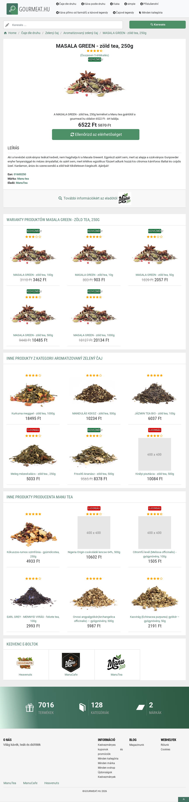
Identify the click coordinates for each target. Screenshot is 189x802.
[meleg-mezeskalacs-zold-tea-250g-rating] (33, 436)
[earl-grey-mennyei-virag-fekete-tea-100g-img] (33, 597)
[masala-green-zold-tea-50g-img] (154, 255)
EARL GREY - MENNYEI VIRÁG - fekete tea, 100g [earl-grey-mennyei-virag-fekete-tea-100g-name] (33, 619)
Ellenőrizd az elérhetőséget (95, 134)
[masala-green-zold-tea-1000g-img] (94, 315)
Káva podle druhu (93, 3)
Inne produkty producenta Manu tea (40, 497)
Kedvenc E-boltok (22, 644)
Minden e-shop (106, 767)
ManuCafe (30, 783)
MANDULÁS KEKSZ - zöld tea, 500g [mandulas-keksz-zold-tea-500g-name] (94, 413)
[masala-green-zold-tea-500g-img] (33, 315)
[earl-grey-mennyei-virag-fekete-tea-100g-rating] (33, 579)
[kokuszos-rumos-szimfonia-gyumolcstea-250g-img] (33, 532)
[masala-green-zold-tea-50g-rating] (154, 237)
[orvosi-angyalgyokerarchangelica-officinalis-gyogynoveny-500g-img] (94, 597)
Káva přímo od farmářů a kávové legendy (82, 12)
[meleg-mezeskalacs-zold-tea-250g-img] (33, 454)
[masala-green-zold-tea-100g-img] (33, 255)
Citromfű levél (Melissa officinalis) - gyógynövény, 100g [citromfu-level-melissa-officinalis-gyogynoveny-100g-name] (155, 554)
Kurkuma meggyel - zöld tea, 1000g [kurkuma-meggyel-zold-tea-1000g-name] (33, 413)
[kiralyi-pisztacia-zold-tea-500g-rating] (154, 436)
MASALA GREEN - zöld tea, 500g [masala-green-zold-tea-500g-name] (33, 335)
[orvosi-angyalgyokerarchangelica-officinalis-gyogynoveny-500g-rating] (94, 579)
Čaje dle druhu (66, 3)
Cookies (165, 749)
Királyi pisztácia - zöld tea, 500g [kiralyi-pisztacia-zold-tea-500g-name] (154, 473)
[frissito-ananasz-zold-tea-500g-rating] (94, 436)
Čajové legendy (123, 12)
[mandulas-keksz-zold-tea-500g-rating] (94, 375)
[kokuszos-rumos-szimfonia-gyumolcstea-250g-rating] (33, 514)
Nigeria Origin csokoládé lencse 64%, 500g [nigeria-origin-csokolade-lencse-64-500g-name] (94, 552)
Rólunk (165, 744)
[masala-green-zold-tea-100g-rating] (33, 237)
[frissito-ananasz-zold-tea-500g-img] (94, 454)
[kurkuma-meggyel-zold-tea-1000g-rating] (33, 375)
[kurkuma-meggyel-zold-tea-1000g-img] (33, 394)
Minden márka (106, 763)
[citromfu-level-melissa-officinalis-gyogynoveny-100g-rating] (154, 514)
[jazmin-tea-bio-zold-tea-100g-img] (154, 394)
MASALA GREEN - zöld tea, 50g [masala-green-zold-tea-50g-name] (155, 274)
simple (129, 3)
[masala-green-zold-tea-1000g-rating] (94, 297)
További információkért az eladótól (94, 198)
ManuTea (22, 182)
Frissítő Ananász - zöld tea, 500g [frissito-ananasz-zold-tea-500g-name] (94, 473)
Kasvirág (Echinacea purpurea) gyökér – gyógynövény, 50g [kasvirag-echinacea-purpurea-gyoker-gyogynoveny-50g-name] (154, 619)
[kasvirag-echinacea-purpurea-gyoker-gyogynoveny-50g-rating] (154, 579)
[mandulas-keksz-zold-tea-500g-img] (94, 394)
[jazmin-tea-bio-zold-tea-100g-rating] (154, 375)
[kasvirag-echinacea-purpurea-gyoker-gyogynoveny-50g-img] (154, 597)
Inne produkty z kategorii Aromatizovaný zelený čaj (54, 358)
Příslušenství (149, 3)
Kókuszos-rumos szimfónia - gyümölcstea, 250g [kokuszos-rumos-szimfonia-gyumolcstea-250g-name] (33, 554)
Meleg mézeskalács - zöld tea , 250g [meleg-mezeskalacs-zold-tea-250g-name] (33, 473)
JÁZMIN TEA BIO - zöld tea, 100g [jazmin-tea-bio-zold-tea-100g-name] (155, 413)
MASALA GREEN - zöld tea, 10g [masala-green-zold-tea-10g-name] (94, 274)
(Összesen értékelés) (94, 55)
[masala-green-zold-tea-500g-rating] (33, 297)
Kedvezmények (107, 776)
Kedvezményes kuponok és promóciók (110, 749)
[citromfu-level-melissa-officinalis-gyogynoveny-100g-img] (154, 532)
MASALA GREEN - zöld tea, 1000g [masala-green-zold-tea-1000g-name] (93, 335)
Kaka (115, 3)
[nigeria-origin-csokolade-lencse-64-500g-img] (94, 532)
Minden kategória (151, 12)
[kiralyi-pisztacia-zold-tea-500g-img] (154, 454)
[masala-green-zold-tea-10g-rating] (94, 237)
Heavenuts (51, 783)
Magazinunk (136, 744)
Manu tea (23, 178)
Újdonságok (105, 772)
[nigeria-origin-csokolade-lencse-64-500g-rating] (94, 514)
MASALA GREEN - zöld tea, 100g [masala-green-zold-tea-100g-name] (33, 274)
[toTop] (183, 799)
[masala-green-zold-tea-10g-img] (94, 255)
